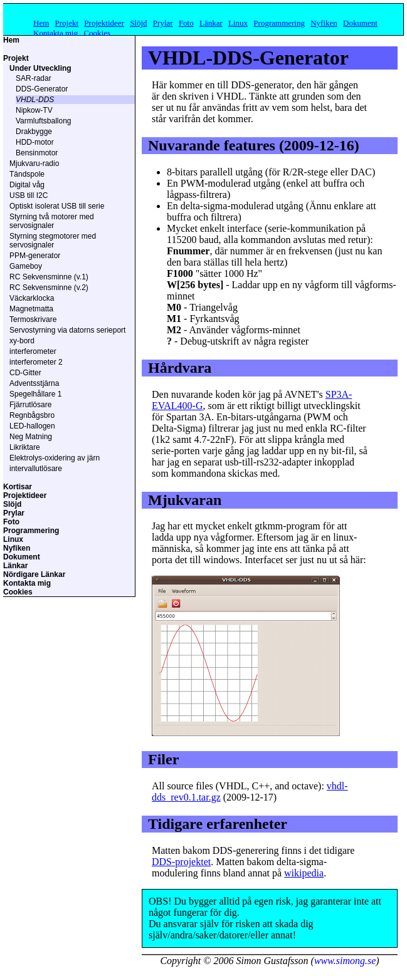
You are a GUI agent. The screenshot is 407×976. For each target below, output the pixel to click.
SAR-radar (33, 78)
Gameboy (25, 266)
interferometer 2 (36, 362)
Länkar (211, 23)
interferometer (32, 351)
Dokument (360, 23)
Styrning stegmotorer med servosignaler (52, 240)
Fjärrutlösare (30, 404)
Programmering (279, 23)
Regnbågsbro (32, 415)
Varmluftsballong (43, 121)
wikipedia (304, 873)
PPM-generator (34, 255)
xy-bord (21, 340)
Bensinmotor (37, 152)
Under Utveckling (40, 68)
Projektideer (104, 23)
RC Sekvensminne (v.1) (48, 277)
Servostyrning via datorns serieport (67, 330)
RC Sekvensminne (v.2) (48, 287)
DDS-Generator (42, 89)
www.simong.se (345, 960)
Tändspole (27, 174)
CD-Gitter (25, 372)
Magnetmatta (31, 308)
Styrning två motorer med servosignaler (51, 221)
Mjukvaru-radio (34, 163)
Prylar (163, 23)
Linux (238, 23)
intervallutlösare (35, 468)
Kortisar (17, 486)
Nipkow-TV (34, 110)
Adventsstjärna (34, 383)
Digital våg (27, 184)
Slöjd (138, 23)
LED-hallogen (32, 426)
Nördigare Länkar (34, 574)
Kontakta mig (55, 33)
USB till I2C (28, 195)
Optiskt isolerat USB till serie (56, 206)
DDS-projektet (181, 861)
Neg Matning (30, 436)
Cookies (96, 33)
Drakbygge (34, 131)
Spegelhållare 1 (35, 394)
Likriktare (24, 447)
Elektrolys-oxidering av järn (54, 458)
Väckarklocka (31, 298)
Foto (186, 23)
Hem (41, 23)
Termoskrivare (32, 319)
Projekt (67, 23)
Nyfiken (323, 23)
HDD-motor (35, 142)
